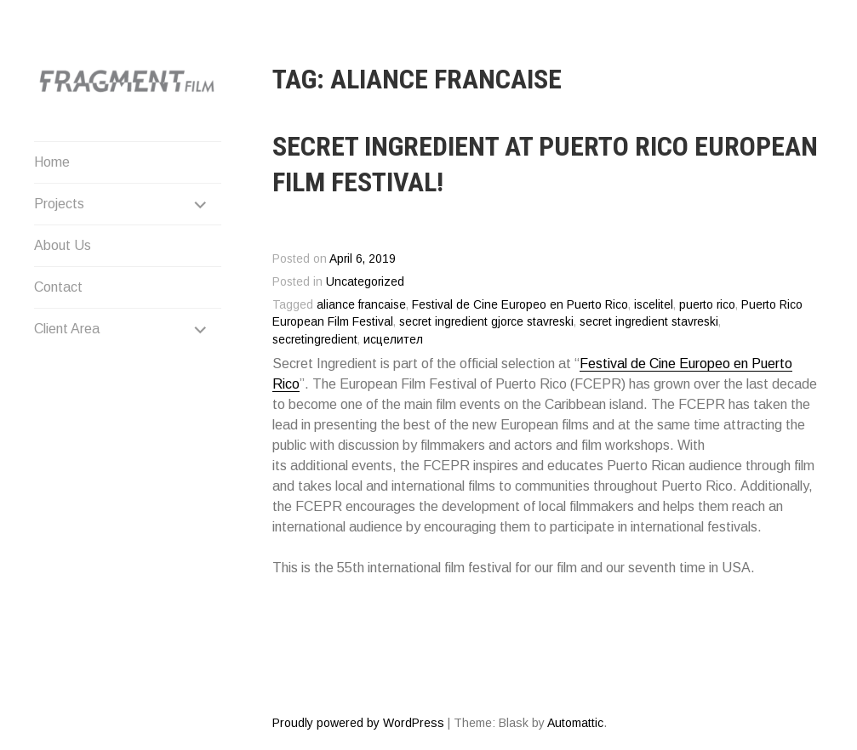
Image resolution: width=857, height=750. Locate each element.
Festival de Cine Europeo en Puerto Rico (520, 304)
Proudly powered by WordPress (358, 723)
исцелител (393, 339)
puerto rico (707, 304)
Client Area (67, 328)
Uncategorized (365, 282)
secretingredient (314, 339)
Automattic (575, 723)
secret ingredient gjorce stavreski (486, 321)
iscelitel (653, 304)
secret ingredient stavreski (649, 321)
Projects (59, 203)
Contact (58, 287)
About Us (62, 245)
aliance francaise (361, 304)
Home (52, 162)
